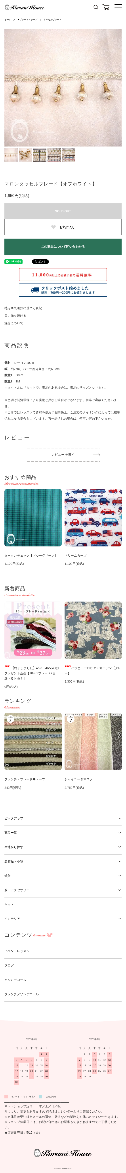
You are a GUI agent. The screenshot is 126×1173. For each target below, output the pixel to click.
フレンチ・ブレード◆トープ (24, 779)
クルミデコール (15, 980)
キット (9, 904)
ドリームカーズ (75, 555)
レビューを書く (63, 454)
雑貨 (7, 876)
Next (117, 88)
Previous (9, 88)
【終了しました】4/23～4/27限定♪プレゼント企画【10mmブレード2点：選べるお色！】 (31, 673)
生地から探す (13, 847)
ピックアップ (13, 818)
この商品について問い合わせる (63, 246)
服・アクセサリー (16, 890)
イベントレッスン (16, 951)
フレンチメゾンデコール (21, 994)
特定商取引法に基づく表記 (23, 308)
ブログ (9, 965)
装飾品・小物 (13, 861)
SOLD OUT (63, 211)
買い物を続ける (15, 315)
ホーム (7, 19)
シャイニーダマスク (79, 779)
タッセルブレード (52, 19)
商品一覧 (10, 832)
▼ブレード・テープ (27, 19)
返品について (13, 323)
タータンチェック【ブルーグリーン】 (30, 555)
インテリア (12, 918)
